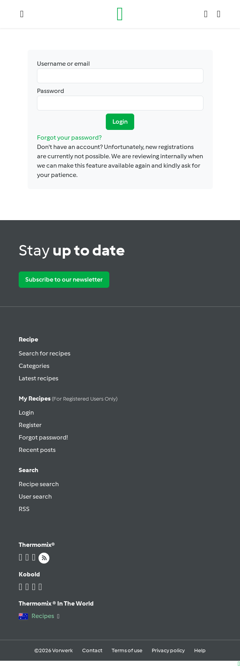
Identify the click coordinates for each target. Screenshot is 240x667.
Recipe (28, 339)
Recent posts (37, 449)
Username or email (120, 71)
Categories (34, 365)
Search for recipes (44, 353)
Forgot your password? (69, 137)
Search (29, 470)
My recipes (68, 398)
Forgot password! (43, 437)
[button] (22, 14)
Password (120, 98)
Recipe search (39, 484)
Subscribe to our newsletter (64, 279)
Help (200, 650)
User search (35, 496)
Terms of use (127, 650)
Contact (92, 650)
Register (30, 425)
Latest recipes (38, 378)
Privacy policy (168, 650)
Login (120, 121)
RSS (24, 509)
